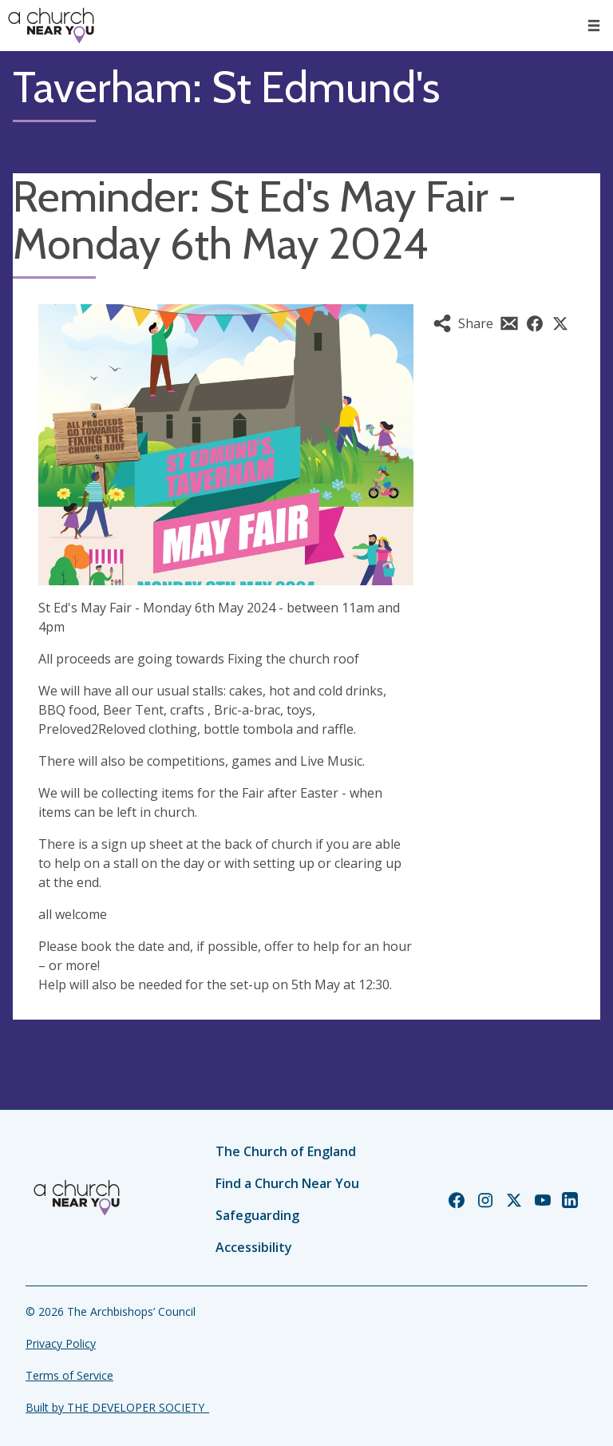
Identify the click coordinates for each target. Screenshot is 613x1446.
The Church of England (286, 1151)
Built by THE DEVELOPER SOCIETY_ (117, 1407)
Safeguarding (257, 1215)
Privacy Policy (61, 1343)
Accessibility (254, 1247)
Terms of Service (69, 1375)
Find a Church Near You (287, 1183)
